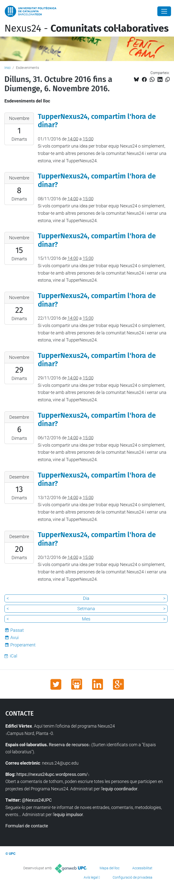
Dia (86, 598)
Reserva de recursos (69, 744)
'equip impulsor (68, 814)
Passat (17, 630)
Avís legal (91, 877)
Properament (23, 644)
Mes (86, 618)
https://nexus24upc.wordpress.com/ (52, 774)
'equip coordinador (119, 788)
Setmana (86, 608)
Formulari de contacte (26, 825)
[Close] (164, 11)
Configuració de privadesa (132, 877)
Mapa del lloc (110, 868)
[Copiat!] (167, 79)
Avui (14, 637)
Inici (7, 68)
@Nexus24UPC (37, 800)
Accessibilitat (142, 868)
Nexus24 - (86, 28)
